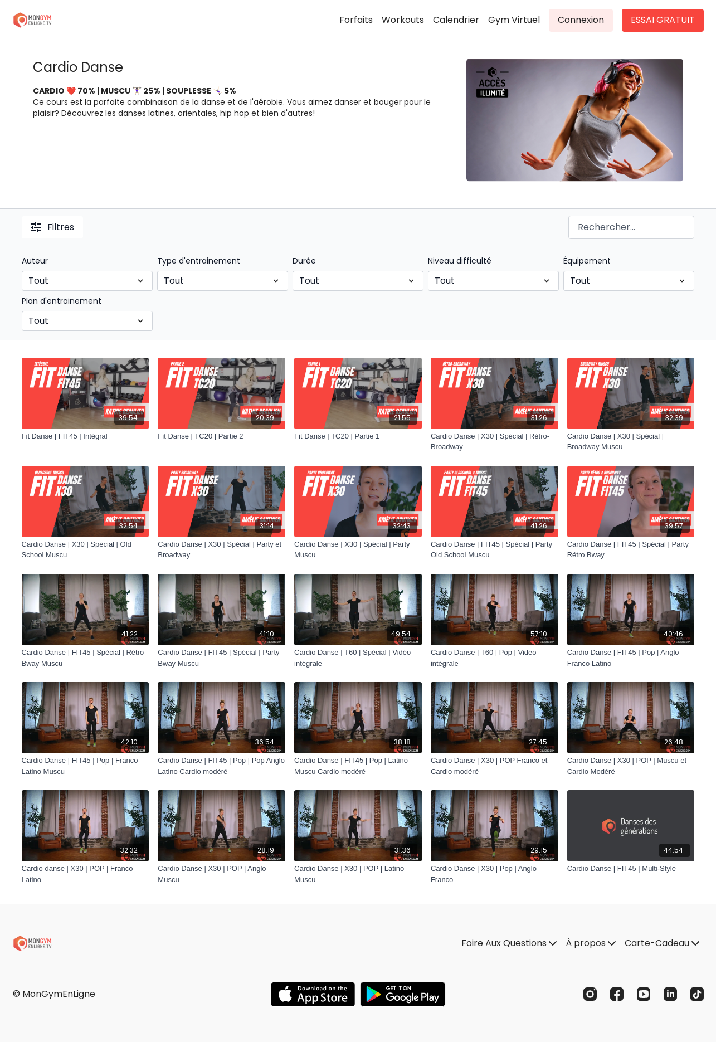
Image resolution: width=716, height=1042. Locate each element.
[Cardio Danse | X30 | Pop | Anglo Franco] (494, 874)
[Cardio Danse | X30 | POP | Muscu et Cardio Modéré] (631, 766)
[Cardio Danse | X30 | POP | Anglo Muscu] (221, 874)
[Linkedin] (670, 994)
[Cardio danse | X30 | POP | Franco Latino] (85, 874)
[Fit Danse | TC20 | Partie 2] (221, 436)
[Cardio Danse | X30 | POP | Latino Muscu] (358, 874)
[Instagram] (590, 994)
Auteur (35, 260)
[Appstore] (312, 994)
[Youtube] (643, 994)
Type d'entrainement (198, 260)
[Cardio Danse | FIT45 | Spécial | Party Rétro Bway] (631, 550)
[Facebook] (617, 994)
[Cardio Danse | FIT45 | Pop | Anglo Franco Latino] (631, 658)
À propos (591, 943)
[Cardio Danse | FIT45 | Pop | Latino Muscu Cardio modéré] (358, 766)
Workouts (403, 19)
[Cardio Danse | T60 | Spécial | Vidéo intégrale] (358, 658)
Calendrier (456, 19)
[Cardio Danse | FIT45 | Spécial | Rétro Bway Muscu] (85, 658)
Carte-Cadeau (662, 943)
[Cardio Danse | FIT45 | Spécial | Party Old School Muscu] (494, 550)
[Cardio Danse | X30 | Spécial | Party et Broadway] (221, 550)
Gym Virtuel (514, 19)
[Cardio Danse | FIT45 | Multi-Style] (631, 868)
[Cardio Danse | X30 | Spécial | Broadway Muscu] (631, 441)
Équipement (587, 260)
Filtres (52, 227)
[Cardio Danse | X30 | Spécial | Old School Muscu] (85, 550)
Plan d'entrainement (61, 300)
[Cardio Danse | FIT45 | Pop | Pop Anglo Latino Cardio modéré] (221, 766)
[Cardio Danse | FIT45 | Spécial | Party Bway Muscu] (221, 658)
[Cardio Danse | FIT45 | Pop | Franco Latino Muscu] (85, 766)
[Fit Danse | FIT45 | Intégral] (85, 436)
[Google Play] (403, 994)
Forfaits (356, 19)
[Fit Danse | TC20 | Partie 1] (358, 436)
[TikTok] (697, 994)
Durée (304, 260)
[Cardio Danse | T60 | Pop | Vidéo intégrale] (494, 658)
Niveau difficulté (459, 260)
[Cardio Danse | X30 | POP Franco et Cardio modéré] (494, 766)
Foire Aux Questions (509, 943)
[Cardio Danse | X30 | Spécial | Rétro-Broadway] (494, 441)
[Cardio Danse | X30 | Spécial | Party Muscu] (358, 550)
